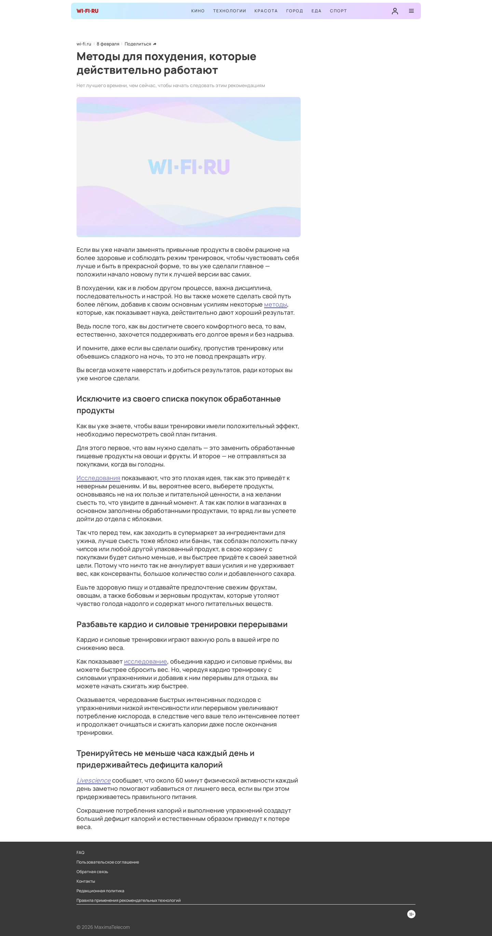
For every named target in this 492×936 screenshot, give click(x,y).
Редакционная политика (100, 891)
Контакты (86, 881)
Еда (317, 11)
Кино (198, 11)
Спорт (338, 11)
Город (294, 11)
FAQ (80, 852)
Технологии (229, 11)
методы (275, 304)
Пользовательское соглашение (108, 862)
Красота (266, 11)
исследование (145, 661)
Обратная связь (92, 871)
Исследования (98, 478)
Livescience (94, 780)
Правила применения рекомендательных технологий (129, 900)
